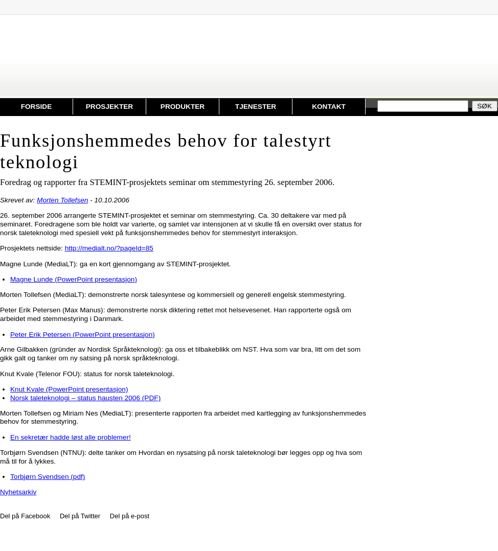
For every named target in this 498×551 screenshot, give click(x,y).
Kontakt (329, 106)
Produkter (183, 106)
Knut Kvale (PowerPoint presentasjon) (69, 389)
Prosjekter (109, 106)
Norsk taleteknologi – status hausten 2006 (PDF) (85, 398)
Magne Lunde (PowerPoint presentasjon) (73, 279)
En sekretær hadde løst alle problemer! (70, 437)
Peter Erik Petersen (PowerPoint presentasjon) (82, 334)
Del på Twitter (80, 516)
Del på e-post (129, 516)
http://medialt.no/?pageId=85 (109, 248)
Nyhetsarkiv (18, 492)
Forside (36, 106)
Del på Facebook (25, 516)
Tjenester (255, 106)
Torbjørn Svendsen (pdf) (47, 476)
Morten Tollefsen (62, 200)
